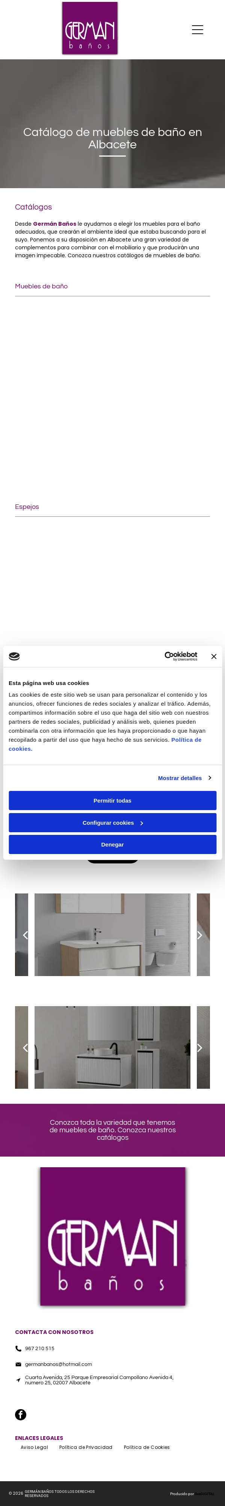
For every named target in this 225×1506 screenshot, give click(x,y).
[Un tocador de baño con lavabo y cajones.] (64, 443)
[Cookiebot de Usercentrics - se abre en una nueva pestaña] (164, 656)
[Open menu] (198, 29)
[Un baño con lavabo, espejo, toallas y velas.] (64, 345)
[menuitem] (34, 1447)
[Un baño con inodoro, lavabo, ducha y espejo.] (161, 565)
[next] (200, 935)
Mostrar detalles (180, 778)
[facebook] (112, 1398)
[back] (25, 935)
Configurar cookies (113, 822)
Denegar (112, 844)
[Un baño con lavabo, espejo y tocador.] (64, 565)
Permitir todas (112, 800)
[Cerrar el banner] (213, 656)
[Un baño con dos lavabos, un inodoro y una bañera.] (161, 345)
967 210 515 (39, 1348)
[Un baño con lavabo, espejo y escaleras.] (161, 443)
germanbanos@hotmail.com (58, 1364)
